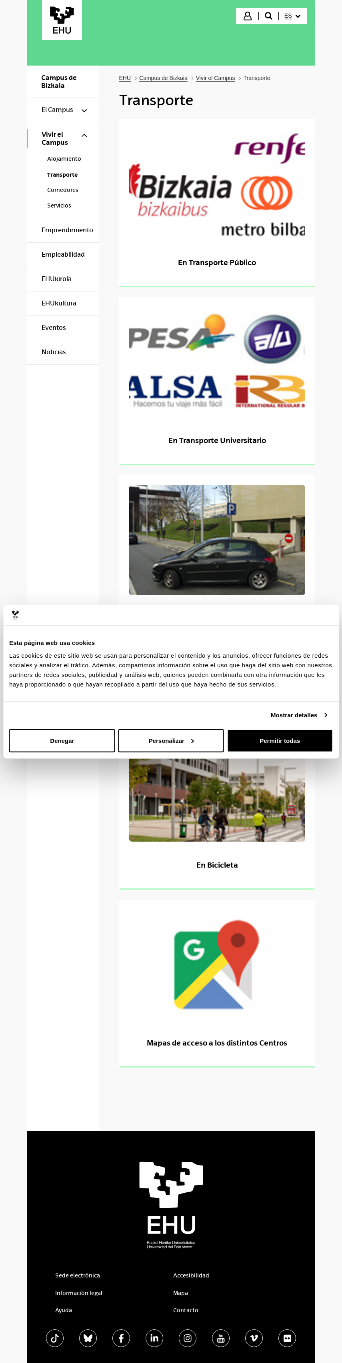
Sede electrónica (77, 1275)
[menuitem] (292, 16)
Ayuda (63, 1310)
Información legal (78, 1293)
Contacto (185, 1310)
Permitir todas (280, 740)
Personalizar (171, 740)
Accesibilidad (191, 1275)
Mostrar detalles (294, 715)
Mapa (180, 1293)
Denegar (62, 740)
